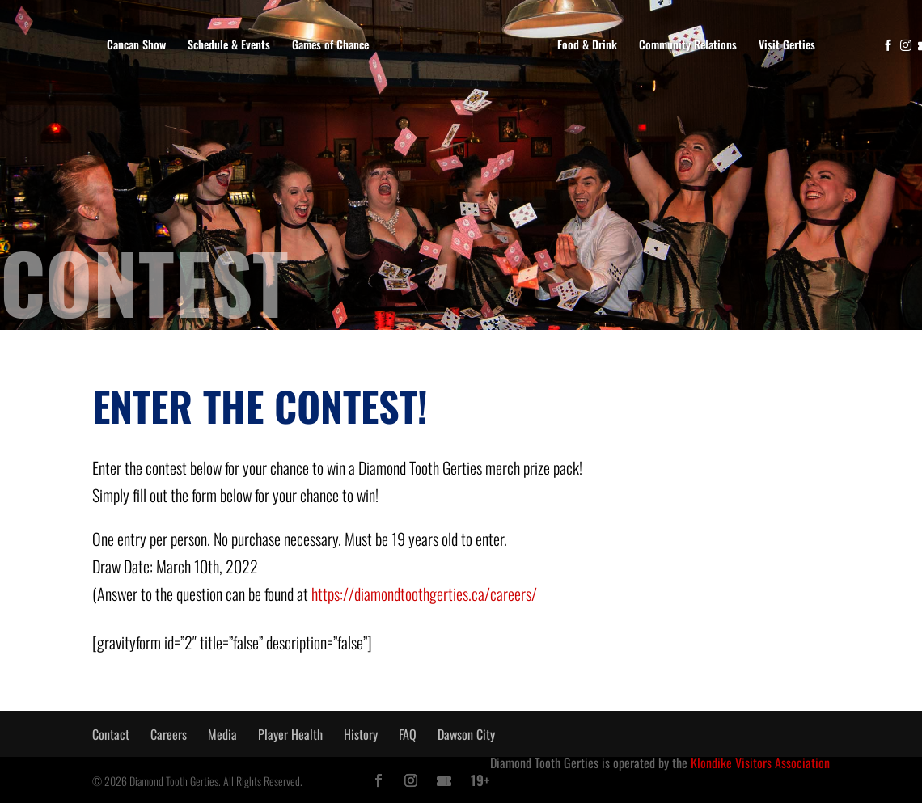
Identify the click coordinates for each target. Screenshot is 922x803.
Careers (168, 734)
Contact (110, 734)
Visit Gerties (787, 44)
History (361, 734)
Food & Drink (587, 44)
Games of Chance (330, 44)
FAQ (408, 734)
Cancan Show (136, 44)
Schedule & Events (229, 44)
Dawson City (466, 734)
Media (222, 734)
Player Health (290, 734)
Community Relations (688, 44)
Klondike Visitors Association (760, 762)
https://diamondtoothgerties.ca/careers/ (424, 593)
